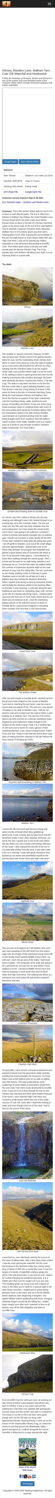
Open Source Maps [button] (29, 161)
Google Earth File (33, 192)
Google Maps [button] (10, 161)
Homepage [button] (27, 1484)
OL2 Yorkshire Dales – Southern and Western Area (25, 202)
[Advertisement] (27, 38)
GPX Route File (11, 192)
